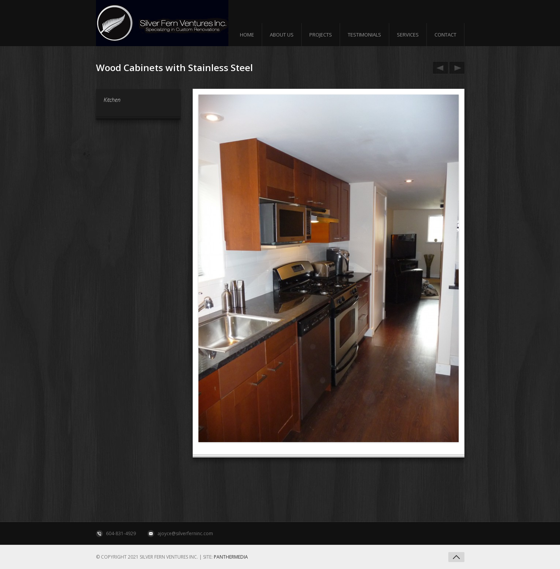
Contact (445, 34)
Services (408, 34)
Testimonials (364, 34)
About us (282, 34)
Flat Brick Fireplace (455, 68)
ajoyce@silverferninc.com (185, 533)
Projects (320, 34)
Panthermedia (231, 557)
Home (247, 34)
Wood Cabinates (439, 68)
